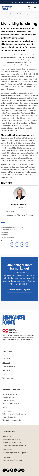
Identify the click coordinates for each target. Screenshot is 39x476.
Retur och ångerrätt (9, 417)
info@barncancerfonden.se (16, 445)
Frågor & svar (7, 436)
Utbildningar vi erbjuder (19, 289)
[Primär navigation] (35, 7)
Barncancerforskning (10, 13)
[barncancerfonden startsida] (7, 8)
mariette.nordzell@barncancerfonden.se (19, 215)
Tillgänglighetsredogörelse (11, 420)
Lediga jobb (6, 411)
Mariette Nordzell (19, 204)
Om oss (4, 408)
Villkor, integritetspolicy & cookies (14, 414)
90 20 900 (17, 403)
